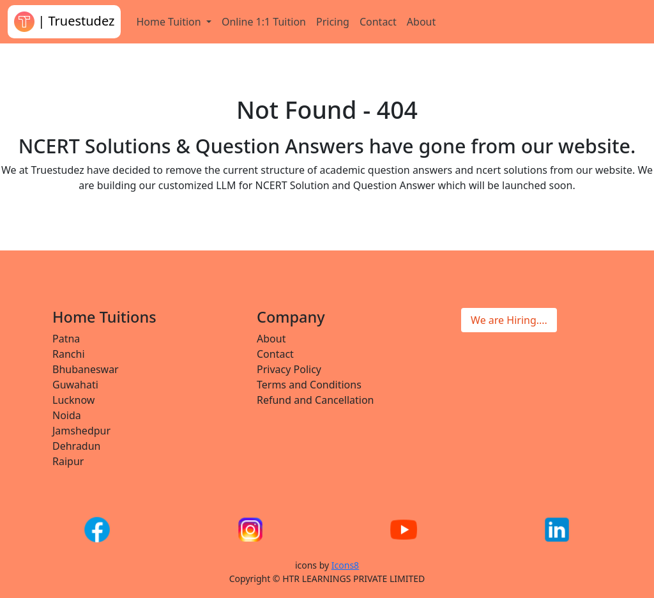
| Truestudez (64, 22)
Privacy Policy (289, 369)
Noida (66, 415)
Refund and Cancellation (315, 400)
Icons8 (345, 565)
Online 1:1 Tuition (264, 22)
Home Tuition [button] (169, 22)
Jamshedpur (81, 431)
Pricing (332, 22)
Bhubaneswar (85, 369)
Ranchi (68, 354)
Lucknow (73, 400)
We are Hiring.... (509, 320)
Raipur (68, 461)
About (421, 22)
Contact (378, 22)
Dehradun (76, 446)
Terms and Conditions (309, 385)
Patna (66, 339)
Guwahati (75, 385)
